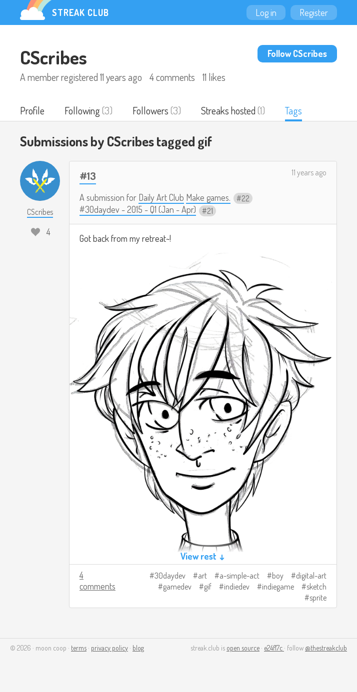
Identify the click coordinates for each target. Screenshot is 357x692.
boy (278, 576)
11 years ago (309, 172)
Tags (293, 110)
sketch (316, 587)
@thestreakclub (326, 648)
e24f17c (274, 648)
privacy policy (109, 648)
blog (138, 648)
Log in (266, 12)
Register (314, 12)
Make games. (208, 197)
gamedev (177, 587)
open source (243, 648)
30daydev (170, 576)
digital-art (311, 576)
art (202, 576)
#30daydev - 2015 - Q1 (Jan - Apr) (138, 209)
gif (208, 587)
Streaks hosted (228, 110)
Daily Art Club (161, 197)
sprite (318, 598)
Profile (32, 110)
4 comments (98, 581)
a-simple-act (240, 576)
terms (78, 648)
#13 (88, 175)
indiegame (278, 587)
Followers (150, 110)
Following (82, 110)
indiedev (237, 587)
